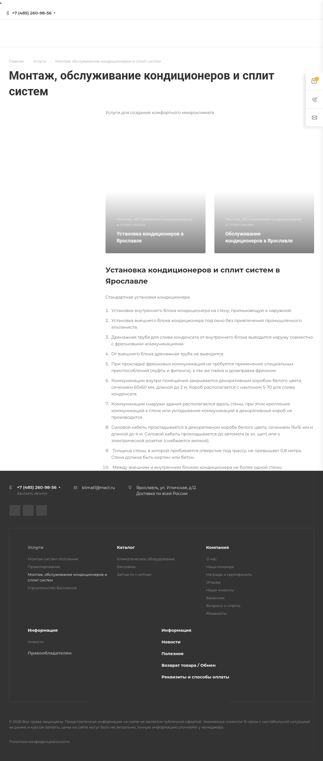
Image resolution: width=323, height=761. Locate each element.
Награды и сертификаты (229, 574)
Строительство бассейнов (52, 588)
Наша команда (220, 566)
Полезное (173, 653)
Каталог (126, 547)
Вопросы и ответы (223, 605)
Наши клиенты (220, 590)
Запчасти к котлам (134, 574)
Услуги (35, 547)
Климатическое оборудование (146, 559)
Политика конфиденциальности (39, 741)
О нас (211, 559)
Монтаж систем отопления (53, 559)
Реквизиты (216, 613)
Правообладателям (50, 653)
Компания (217, 547)
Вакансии (215, 598)
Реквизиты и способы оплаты (195, 677)
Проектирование (44, 566)
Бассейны (126, 566)
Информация (43, 630)
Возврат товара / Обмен (189, 665)
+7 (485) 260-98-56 (31, 13)
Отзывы (213, 582)
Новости (36, 641)
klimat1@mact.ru (98, 487)
